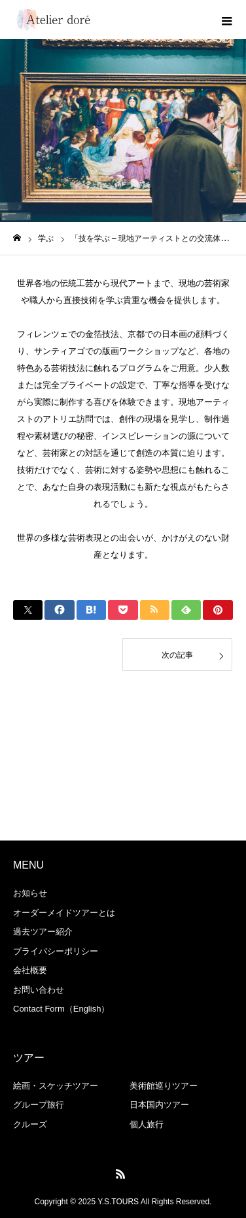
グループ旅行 (38, 1105)
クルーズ (30, 1124)
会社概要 (30, 970)
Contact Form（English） (61, 1009)
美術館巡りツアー (164, 1086)
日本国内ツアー (159, 1105)
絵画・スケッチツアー (55, 1086)
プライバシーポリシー (55, 951)
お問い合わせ (38, 990)
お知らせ (30, 893)
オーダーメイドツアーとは (64, 913)
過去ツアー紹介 (43, 932)
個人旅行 (147, 1124)
